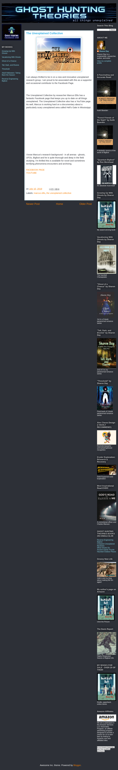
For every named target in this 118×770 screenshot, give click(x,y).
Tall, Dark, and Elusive (10, 65)
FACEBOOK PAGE (35, 170)
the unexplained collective (58, 193)
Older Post (85, 203)
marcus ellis (39, 193)
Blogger (77, 765)
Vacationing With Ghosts (11, 57)
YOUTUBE (31, 173)
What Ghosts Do (103, 548)
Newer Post (33, 203)
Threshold (6, 69)
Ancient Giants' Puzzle (105, 550)
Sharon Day (104, 51)
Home (59, 203)
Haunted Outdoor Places (106, 552)
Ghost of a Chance (9, 61)
